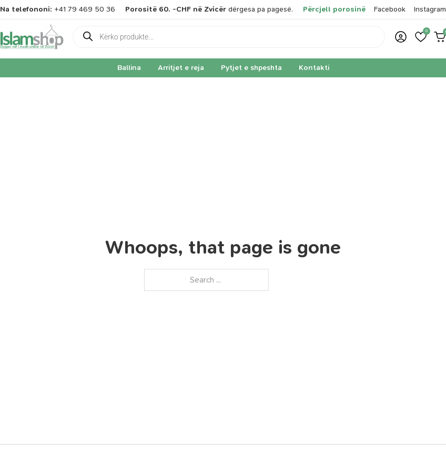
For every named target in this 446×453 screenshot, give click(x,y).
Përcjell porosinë (334, 9)
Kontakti (314, 67)
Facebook (390, 9)
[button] (420, 36)
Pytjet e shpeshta (251, 67)
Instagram (430, 9)
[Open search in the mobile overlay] (229, 36)
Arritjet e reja (181, 67)
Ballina (129, 67)
